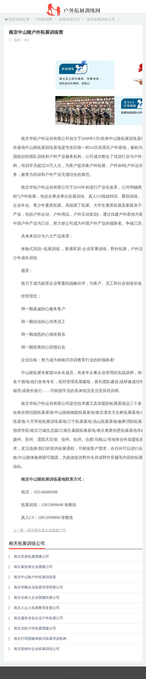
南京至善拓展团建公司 (31, 556)
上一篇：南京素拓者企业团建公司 (39, 530)
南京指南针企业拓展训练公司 (37, 649)
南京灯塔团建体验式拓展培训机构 (40, 638)
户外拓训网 (43, 19)
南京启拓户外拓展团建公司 (35, 628)
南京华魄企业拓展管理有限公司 (38, 587)
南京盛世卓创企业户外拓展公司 (38, 618)
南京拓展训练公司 (101, 19)
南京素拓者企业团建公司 (33, 567)
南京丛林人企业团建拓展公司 (37, 597)
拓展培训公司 (69, 19)
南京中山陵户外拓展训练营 (35, 577)
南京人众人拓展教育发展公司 (37, 608)
